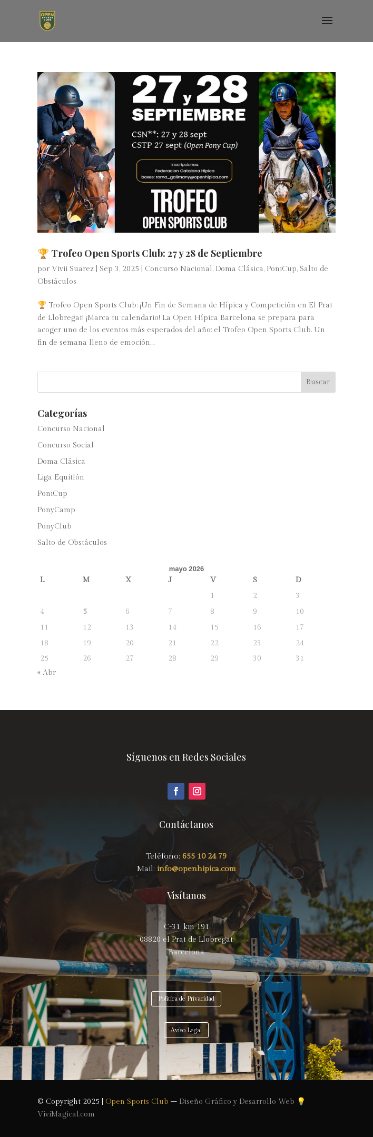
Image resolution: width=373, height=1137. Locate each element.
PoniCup (282, 269)
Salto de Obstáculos (72, 542)
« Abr (46, 673)
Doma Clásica (239, 269)
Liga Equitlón (60, 477)
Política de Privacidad (186, 998)
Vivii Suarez (73, 269)
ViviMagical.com (66, 1114)
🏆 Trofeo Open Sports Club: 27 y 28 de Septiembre (149, 253)
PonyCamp (56, 510)
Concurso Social (65, 445)
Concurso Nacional (178, 269)
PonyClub (54, 526)
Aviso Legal (186, 1030)
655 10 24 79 (204, 856)
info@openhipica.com (195, 868)
